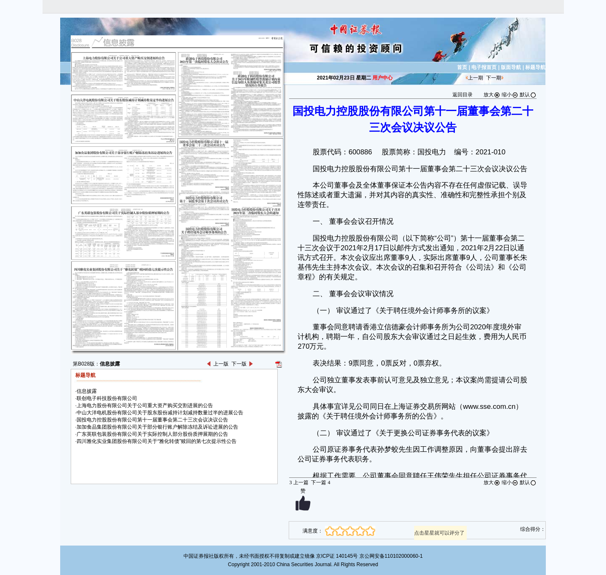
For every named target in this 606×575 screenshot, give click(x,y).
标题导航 (535, 67)
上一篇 (298, 482)
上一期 (475, 78)
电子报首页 (484, 67)
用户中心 (382, 78)
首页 (462, 67)
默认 (528, 95)
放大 (492, 95)
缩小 (510, 95)
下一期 (493, 78)
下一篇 (320, 482)
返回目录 (462, 95)
